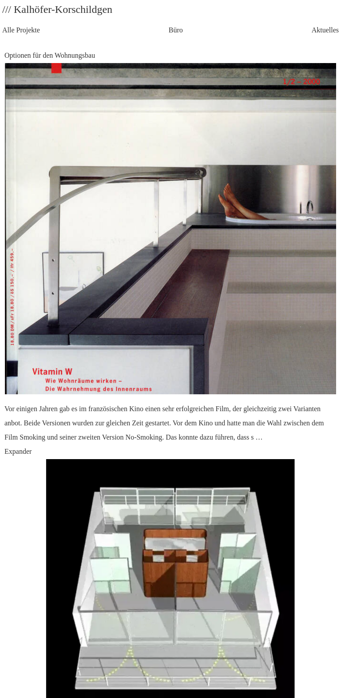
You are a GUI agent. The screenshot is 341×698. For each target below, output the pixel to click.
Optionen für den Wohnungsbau (170, 248)
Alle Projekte (21, 30)
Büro (176, 30)
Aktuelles (325, 30)
